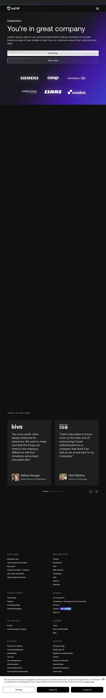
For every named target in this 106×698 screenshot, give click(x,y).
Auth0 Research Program (16, 629)
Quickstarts (57, 563)
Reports (56, 581)
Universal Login (59, 646)
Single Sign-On (58, 650)
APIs (54, 566)
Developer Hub (13, 559)
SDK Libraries (58, 570)
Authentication (13, 664)
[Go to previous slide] (90, 491)
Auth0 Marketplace (14, 609)
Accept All (87, 690)
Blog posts (11, 566)
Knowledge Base (13, 605)
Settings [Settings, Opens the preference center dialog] (18, 690)
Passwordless (58, 664)
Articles (56, 559)
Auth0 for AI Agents (14, 646)
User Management (14, 661)
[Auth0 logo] (51, 8)
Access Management (15, 650)
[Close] (103, 678)
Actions (56, 657)
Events (9, 626)
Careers (62, 608)
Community (11, 598)
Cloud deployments (14, 668)
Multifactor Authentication (63, 653)
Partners (56, 605)
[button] (53, 53)
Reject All (53, 690)
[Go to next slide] (96, 491)
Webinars (56, 585)
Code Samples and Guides (17, 563)
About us (56, 612)
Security (10, 657)
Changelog (57, 574)
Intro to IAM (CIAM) (60, 629)
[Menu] (97, 8)
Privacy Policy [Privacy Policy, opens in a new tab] (89, 682)
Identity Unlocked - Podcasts (18, 570)
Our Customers (58, 598)
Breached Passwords (61, 668)
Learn (55, 626)
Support (10, 601)
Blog (54, 577)
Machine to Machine (60, 661)
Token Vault (57, 672)
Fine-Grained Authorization (17, 672)
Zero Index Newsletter (15, 574)
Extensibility (11, 653)
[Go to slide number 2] (53, 491)
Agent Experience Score (16, 577)
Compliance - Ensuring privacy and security (69, 601)
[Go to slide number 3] (60, 491)
